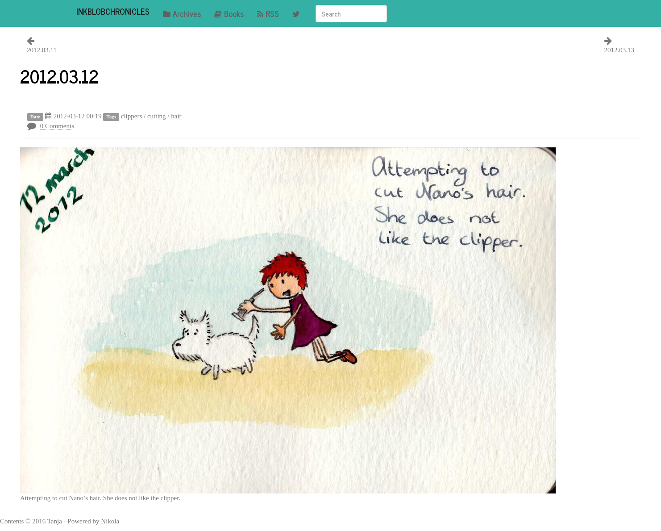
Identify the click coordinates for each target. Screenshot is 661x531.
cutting (156, 116)
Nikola (110, 521)
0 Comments (57, 126)
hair (176, 116)
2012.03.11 (42, 50)
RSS (268, 13)
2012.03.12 (59, 76)
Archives (182, 13)
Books (229, 13)
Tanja (54, 521)
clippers (131, 116)
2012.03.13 (619, 50)
